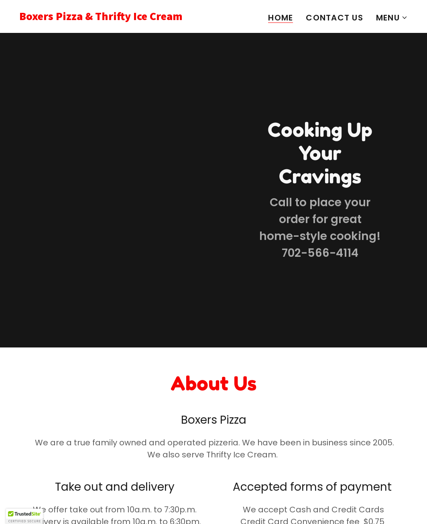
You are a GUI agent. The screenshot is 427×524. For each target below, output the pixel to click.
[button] (392, 17)
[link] (113, 17)
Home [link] (280, 18)
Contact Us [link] (334, 17)
